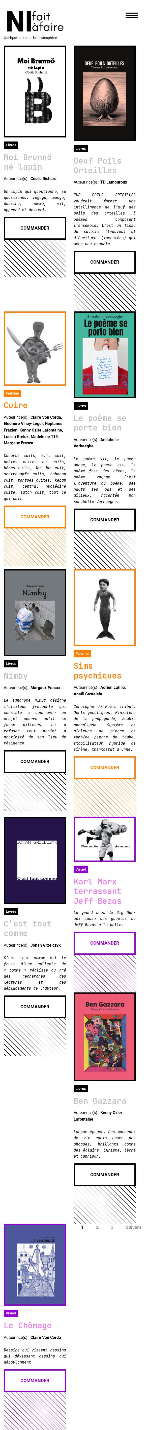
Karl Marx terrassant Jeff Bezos (98, 891)
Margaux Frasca (18, 443)
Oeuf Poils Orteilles (98, 165)
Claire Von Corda (46, 417)
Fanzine (12, 393)
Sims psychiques (98, 670)
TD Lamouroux (113, 182)
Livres (11, 145)
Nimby (16, 675)
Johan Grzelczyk (46, 945)
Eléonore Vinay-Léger (23, 423)
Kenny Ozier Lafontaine (40, 430)
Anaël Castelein (88, 694)
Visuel (81, 869)
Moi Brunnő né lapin (28, 162)
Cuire (16, 405)
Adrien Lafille (112, 687)
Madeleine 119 (44, 436)
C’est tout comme (28, 928)
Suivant (133, 1227)
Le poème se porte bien (100, 423)
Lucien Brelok (16, 436)
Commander (34, 228)
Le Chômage (28, 1325)
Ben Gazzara (100, 1100)
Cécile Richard (43, 178)
